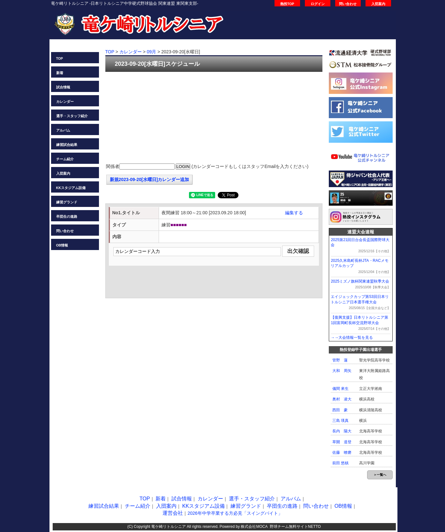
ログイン (318, 4)
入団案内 (378, 4)
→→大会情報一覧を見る (352, 337)
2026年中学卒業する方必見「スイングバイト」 (234, 513)
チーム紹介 (65, 159)
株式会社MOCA (254, 526)
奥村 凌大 (341, 399)
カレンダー (65, 101)
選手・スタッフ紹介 (72, 116)
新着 (59, 73)
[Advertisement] (213, 118)
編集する (294, 212)
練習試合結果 (66, 145)
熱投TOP (287, 4)
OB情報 (62, 245)
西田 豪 (340, 410)
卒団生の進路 (66, 216)
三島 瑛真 (340, 420)
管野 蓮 (340, 360)
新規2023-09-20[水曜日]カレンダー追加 (149, 179)
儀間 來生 (340, 388)
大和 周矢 (341, 371)
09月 (151, 51)
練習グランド (66, 202)
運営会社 (172, 513)
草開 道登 (341, 442)
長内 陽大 (341, 431)
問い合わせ (348, 4)
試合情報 (63, 87)
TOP (59, 58)
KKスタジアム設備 (71, 188)
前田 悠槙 (340, 463)
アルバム (63, 130)
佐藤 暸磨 (341, 452)
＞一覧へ (379, 474)
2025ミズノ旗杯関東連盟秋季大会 (360, 281)
